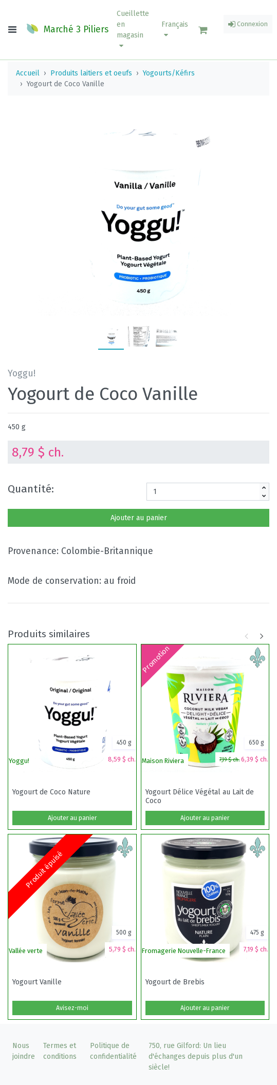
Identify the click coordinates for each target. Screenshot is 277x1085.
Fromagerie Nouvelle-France (184, 951)
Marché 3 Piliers (67, 29)
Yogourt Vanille (37, 982)
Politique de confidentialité (113, 1051)
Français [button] (174, 29)
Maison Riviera (163, 761)
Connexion (248, 24)
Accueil (28, 73)
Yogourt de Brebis (175, 982)
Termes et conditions (60, 1051)
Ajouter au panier (138, 517)
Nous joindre (23, 1051)
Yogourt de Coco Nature (51, 792)
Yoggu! (19, 761)
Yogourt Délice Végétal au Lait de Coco (199, 796)
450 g (17, 427)
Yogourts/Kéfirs (169, 73)
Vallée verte (26, 951)
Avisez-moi (72, 1008)
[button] (133, 29)
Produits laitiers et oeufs (91, 73)
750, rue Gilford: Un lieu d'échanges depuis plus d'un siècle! (196, 1056)
